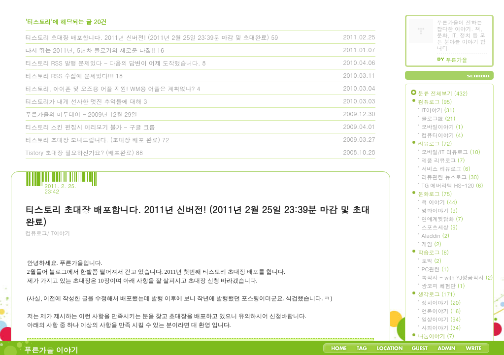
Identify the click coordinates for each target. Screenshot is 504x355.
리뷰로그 (435, 143)
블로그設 (439, 118)
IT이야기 (438, 110)
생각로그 (436, 294)
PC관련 (435, 269)
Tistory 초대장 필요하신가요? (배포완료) (80, 152)
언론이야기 (441, 311)
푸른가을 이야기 (51, 350)
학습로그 (433, 252)
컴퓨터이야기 (442, 135)
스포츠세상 (440, 227)
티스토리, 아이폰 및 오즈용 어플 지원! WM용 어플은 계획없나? (110, 88)
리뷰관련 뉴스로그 (450, 177)
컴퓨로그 (435, 101)
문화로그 (435, 193)
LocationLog (389, 348)
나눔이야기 (436, 336)
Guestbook (419, 348)
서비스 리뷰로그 (446, 168)
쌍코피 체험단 (443, 286)
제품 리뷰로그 (443, 160)
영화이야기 (440, 210)
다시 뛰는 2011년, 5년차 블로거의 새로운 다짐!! (91, 50)
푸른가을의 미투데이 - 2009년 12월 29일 (81, 114)
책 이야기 (439, 202)
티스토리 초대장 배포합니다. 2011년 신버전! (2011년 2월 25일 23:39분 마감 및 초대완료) (147, 37)
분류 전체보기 (443, 93)
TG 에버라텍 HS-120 (452, 185)
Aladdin (436, 235)
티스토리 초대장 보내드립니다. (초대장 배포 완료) (93, 139)
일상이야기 (441, 319)
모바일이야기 (442, 126)
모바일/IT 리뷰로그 (451, 152)
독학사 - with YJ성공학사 (457, 277)
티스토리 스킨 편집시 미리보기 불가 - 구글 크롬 (90, 127)
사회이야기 (441, 327)
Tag (362, 348)
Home (339, 348)
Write (473, 348)
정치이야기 (441, 302)
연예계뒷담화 (442, 219)
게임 (431, 244)
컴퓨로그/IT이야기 (48, 233)
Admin (446, 348)
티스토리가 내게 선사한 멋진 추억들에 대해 (84, 101)
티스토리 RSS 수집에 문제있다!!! (70, 75)
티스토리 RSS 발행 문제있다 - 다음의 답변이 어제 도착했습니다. (113, 63)
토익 (431, 260)
